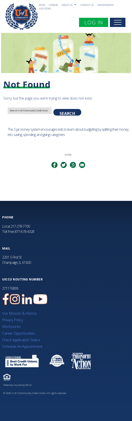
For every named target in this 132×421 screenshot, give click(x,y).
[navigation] (117, 22)
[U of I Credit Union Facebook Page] (5, 299)
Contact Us (86, 5)
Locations (45, 8)
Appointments (105, 5)
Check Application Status (21, 339)
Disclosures (11, 326)
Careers (53, 5)
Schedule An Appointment (22, 346)
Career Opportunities (18, 333)
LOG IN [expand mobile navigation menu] (96, 22)
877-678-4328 (24, 231)
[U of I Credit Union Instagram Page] (15, 299)
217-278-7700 (20, 226)
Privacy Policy (12, 320)
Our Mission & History (19, 313)
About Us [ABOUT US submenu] (67, 5)
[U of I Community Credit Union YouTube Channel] (40, 299)
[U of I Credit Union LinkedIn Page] (27, 299)
